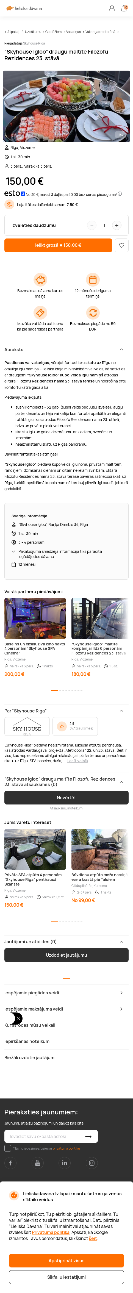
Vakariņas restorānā (100, 31)
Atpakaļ (13, 31)
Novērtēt (66, 798)
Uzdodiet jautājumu (66, 955)
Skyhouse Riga (34, 43)
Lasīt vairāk (77, 760)
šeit (93, 1238)
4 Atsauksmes (81, 728)
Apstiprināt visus (67, 1261)
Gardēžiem (53, 31)
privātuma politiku (66, 1148)
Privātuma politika (51, 1232)
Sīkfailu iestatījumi (66, 1277)
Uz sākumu (33, 31)
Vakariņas (73, 31)
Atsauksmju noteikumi (66, 808)
